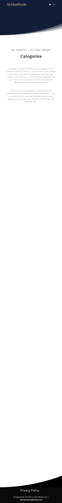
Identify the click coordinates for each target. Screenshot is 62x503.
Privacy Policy (29, 490)
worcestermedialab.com (31, 499)
